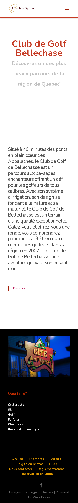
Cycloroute (16, 405)
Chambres (15, 424)
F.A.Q (53, 464)
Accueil (17, 459)
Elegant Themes (40, 492)
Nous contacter (20, 469)
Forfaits (14, 420)
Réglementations (51, 469)
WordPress (41, 497)
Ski (10, 410)
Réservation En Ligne (37, 474)
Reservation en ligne (24, 429)
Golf (11, 415)
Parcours (19, 288)
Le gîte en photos (30, 464)
